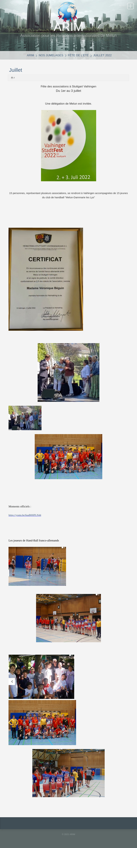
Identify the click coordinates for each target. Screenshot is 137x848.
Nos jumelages (51, 55)
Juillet (15, 70)
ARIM (30, 55)
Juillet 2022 (102, 55)
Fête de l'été (78, 55)
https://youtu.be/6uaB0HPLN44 (25, 515)
